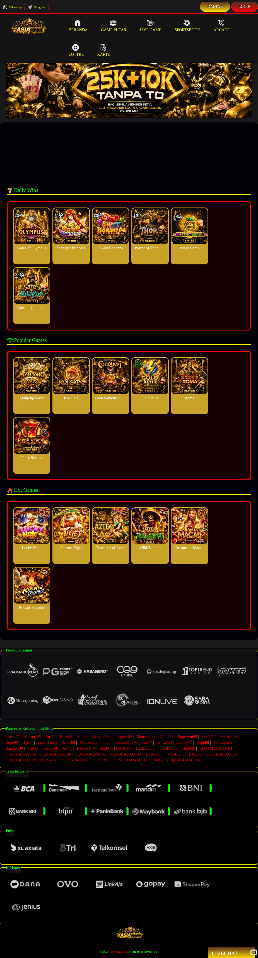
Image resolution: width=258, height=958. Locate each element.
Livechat (231, 953)
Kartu (103, 50)
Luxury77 (184, 742)
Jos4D (67, 748)
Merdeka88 (229, 737)
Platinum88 (222, 742)
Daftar (215, 6)
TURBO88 (122, 748)
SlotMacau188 (117, 951)
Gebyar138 (101, 737)
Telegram (36, 7)
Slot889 (189, 748)
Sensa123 (164, 742)
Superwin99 (187, 737)
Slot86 (82, 737)
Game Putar (113, 25)
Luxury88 (50, 748)
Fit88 (106, 742)
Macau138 (32, 737)
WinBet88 (101, 748)
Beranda (78, 25)
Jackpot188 (123, 737)
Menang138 (146, 737)
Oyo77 (27, 742)
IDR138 (195, 754)
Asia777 (166, 737)
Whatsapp (12, 7)
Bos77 (50, 737)
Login (244, 6)
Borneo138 (14, 748)
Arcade (222, 25)
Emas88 (66, 737)
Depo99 (11, 742)
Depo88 (202, 742)
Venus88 (122, 742)
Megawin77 (142, 742)
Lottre (76, 50)
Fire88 (32, 748)
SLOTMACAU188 (215, 748)
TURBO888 (145, 748)
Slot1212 (208, 737)
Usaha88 (68, 742)
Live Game (150, 25)
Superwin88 (47, 742)
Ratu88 (82, 748)
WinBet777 (88, 742)
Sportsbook (187, 25)
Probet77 (12, 737)
